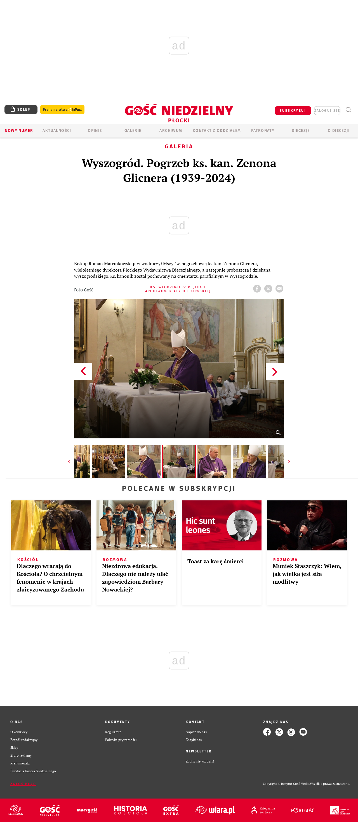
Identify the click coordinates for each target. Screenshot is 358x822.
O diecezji (339, 130)
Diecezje (301, 130)
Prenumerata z (62, 109)
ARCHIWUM (170, 130)
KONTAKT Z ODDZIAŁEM (217, 130)
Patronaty (263, 130)
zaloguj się (327, 111)
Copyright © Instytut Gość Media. (286, 784)
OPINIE (95, 130)
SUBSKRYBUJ (293, 111)
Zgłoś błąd (23, 784)
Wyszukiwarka (348, 110)
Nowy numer (19, 130)
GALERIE (133, 130)
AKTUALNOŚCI (57, 130)
